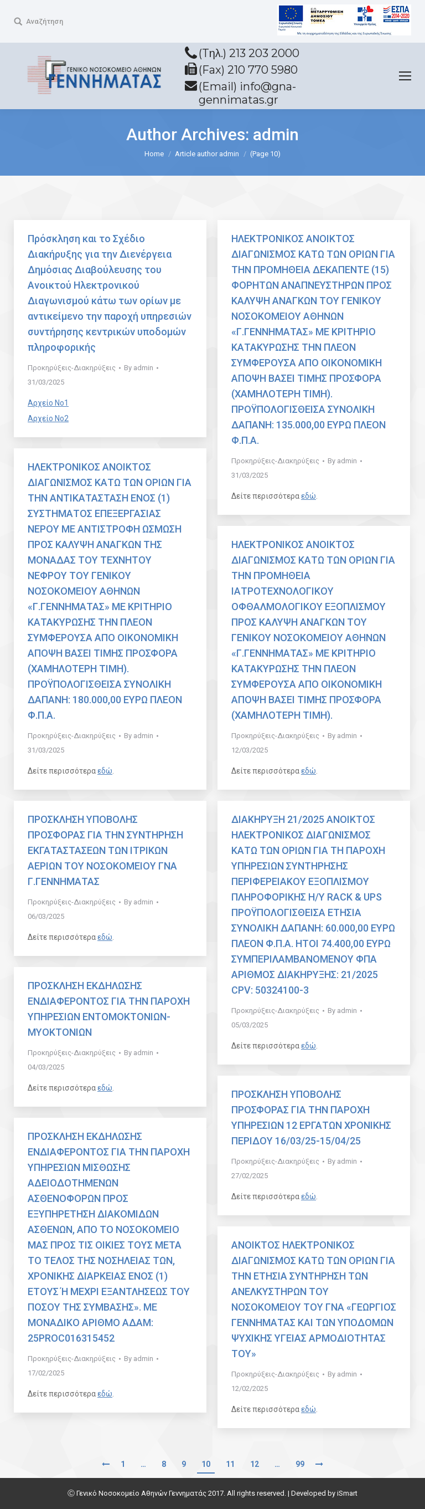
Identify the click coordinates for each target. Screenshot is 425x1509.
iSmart (347, 1493)
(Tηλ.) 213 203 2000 (249, 53)
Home (154, 154)
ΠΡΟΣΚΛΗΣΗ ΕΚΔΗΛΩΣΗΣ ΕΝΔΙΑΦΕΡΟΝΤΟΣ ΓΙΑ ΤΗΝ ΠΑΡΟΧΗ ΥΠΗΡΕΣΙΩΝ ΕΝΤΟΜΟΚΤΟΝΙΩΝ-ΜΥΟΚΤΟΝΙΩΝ (109, 1009)
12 (254, 1464)
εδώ (308, 496)
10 (205, 1464)
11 (230, 1464)
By (138, 368)
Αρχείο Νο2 (48, 418)
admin (276, 134)
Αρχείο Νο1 (48, 402)
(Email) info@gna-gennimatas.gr (247, 93)
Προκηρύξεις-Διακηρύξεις (72, 368)
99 (300, 1464)
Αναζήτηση (44, 21)
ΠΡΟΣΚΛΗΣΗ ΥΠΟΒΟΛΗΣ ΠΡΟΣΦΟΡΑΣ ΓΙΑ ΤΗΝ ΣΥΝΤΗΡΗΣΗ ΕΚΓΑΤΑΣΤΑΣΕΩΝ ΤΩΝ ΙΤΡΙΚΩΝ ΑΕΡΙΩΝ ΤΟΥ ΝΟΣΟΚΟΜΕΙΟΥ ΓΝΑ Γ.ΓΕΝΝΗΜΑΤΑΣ (105, 850)
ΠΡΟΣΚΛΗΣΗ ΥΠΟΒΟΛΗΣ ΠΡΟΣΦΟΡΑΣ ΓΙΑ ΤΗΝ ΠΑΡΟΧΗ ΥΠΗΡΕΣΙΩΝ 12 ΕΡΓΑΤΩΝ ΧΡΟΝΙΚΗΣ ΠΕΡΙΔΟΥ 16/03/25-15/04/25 (311, 1117)
